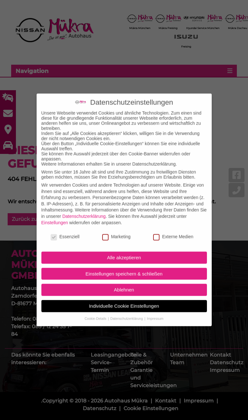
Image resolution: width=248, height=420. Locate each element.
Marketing (116, 229)
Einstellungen (54, 214)
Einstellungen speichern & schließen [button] (124, 266)
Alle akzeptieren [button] (124, 249)
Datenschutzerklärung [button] (127, 311)
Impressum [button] (155, 311)
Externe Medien (173, 229)
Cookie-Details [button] (96, 311)
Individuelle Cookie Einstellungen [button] (124, 298)
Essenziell (65, 229)
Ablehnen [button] (124, 282)
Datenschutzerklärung (84, 208)
